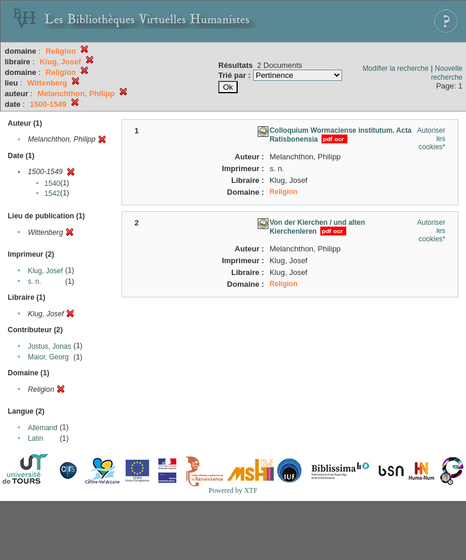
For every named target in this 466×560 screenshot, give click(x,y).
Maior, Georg (48, 357)
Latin (35, 438)
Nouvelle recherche (446, 72)
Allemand (42, 428)
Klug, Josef (45, 271)
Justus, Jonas (49, 346)
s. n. (34, 281)
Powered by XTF (233, 490)
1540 (52, 183)
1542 (52, 193)
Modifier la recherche (396, 68)
